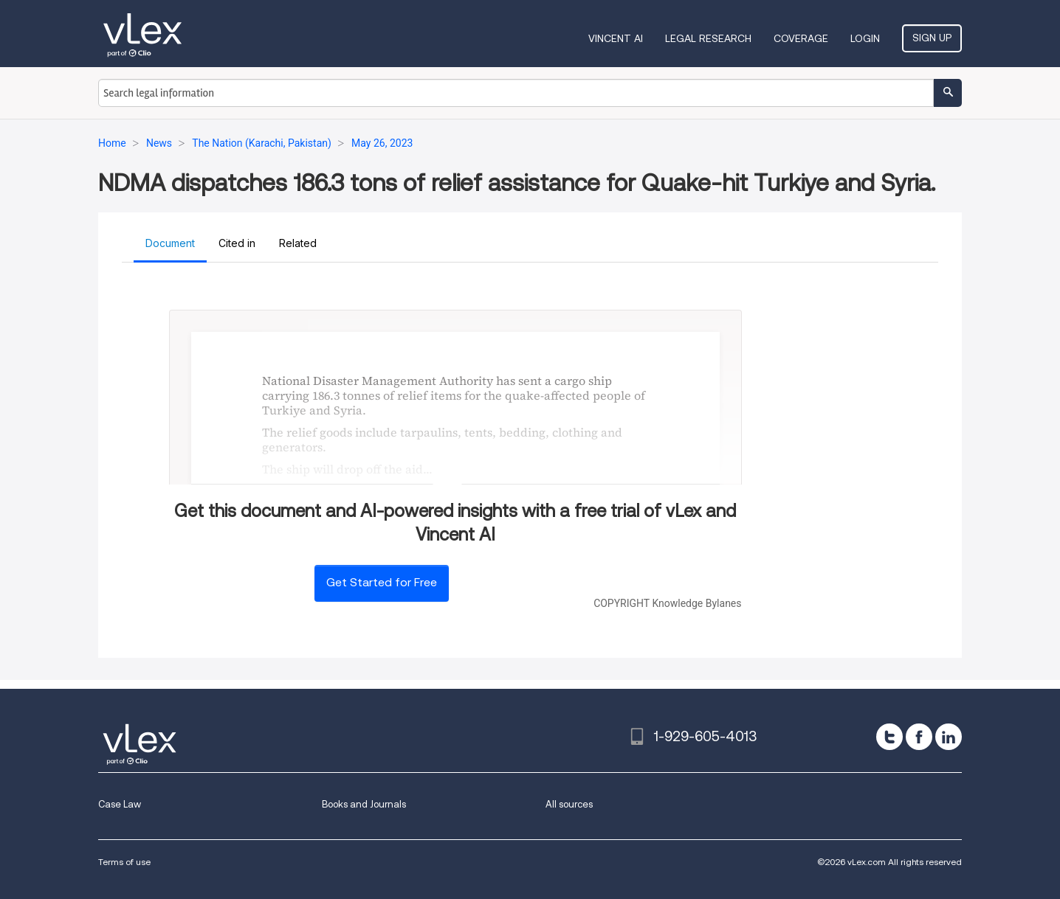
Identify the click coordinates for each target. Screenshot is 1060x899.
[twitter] (889, 736)
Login (865, 38)
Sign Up (931, 38)
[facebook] (919, 736)
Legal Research (708, 38)
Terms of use (124, 862)
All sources (569, 804)
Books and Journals (364, 804)
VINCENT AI (615, 38)
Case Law (119, 804)
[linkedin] (948, 736)
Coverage (801, 38)
